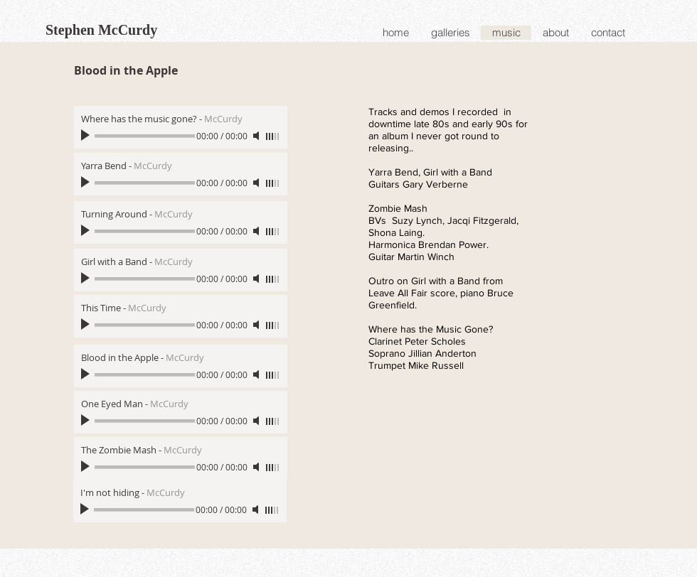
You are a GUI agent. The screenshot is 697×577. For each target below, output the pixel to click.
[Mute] (257, 136)
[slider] (273, 136)
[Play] (86, 135)
